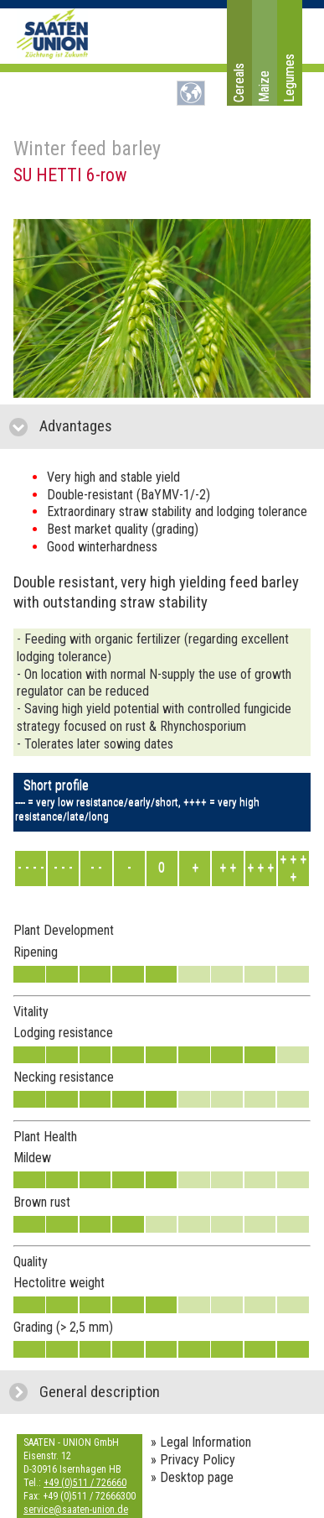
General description (175, 1391)
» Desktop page (192, 1477)
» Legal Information (201, 1442)
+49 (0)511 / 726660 (85, 1483)
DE (191, 93)
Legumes (289, 78)
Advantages (154, 426)
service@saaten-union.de (75, 1509)
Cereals (239, 82)
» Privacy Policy (193, 1460)
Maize (264, 86)
